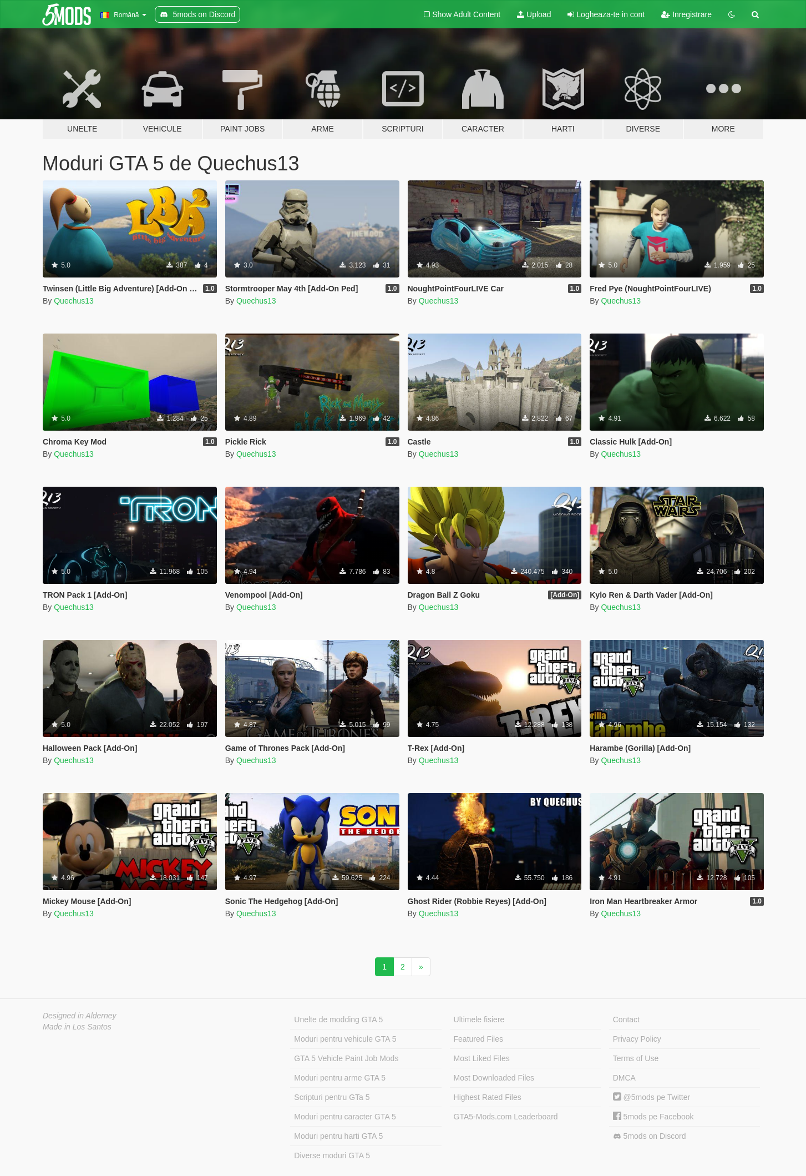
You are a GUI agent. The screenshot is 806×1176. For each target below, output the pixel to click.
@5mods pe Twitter (651, 1097)
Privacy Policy (637, 1038)
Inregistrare (686, 14)
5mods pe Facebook (653, 1117)
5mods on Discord (649, 1136)
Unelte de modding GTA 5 (338, 1019)
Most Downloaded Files (494, 1077)
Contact (626, 1019)
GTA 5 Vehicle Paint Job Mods (346, 1058)
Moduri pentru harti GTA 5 (338, 1136)
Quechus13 (74, 300)
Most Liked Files (482, 1058)
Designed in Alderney (79, 1015)
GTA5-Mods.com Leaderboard (506, 1116)
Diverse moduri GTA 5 (332, 1155)
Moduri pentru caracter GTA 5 (345, 1116)
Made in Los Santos (77, 1026)
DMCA (624, 1077)
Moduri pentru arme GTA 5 (340, 1077)
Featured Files (478, 1038)
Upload (534, 14)
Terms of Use (635, 1058)
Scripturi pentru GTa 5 (331, 1097)
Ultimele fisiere (479, 1019)
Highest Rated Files (487, 1097)
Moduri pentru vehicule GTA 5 (345, 1038)
